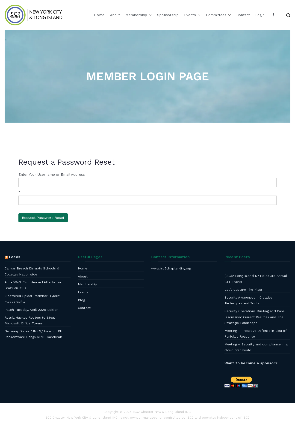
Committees (218, 15)
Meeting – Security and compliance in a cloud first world (256, 347)
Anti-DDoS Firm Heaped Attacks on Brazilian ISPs (33, 285)
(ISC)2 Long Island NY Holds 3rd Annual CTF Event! (255, 278)
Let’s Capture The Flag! (243, 289)
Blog (81, 300)
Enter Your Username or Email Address (51, 174)
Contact (243, 15)
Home (99, 15)
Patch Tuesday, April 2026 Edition (31, 309)
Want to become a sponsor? (250, 363)
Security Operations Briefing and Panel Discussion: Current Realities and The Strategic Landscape (255, 316)
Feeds (14, 257)
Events (192, 15)
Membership (139, 15)
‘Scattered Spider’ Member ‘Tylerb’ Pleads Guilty (32, 298)
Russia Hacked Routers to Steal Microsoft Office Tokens (30, 320)
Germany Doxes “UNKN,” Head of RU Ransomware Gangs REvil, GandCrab (33, 334)
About (115, 15)
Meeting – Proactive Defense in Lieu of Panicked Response (255, 333)
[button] (149, 15)
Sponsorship (168, 15)
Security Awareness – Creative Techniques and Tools (248, 300)
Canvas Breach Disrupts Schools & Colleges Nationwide (32, 271)
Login (260, 15)
